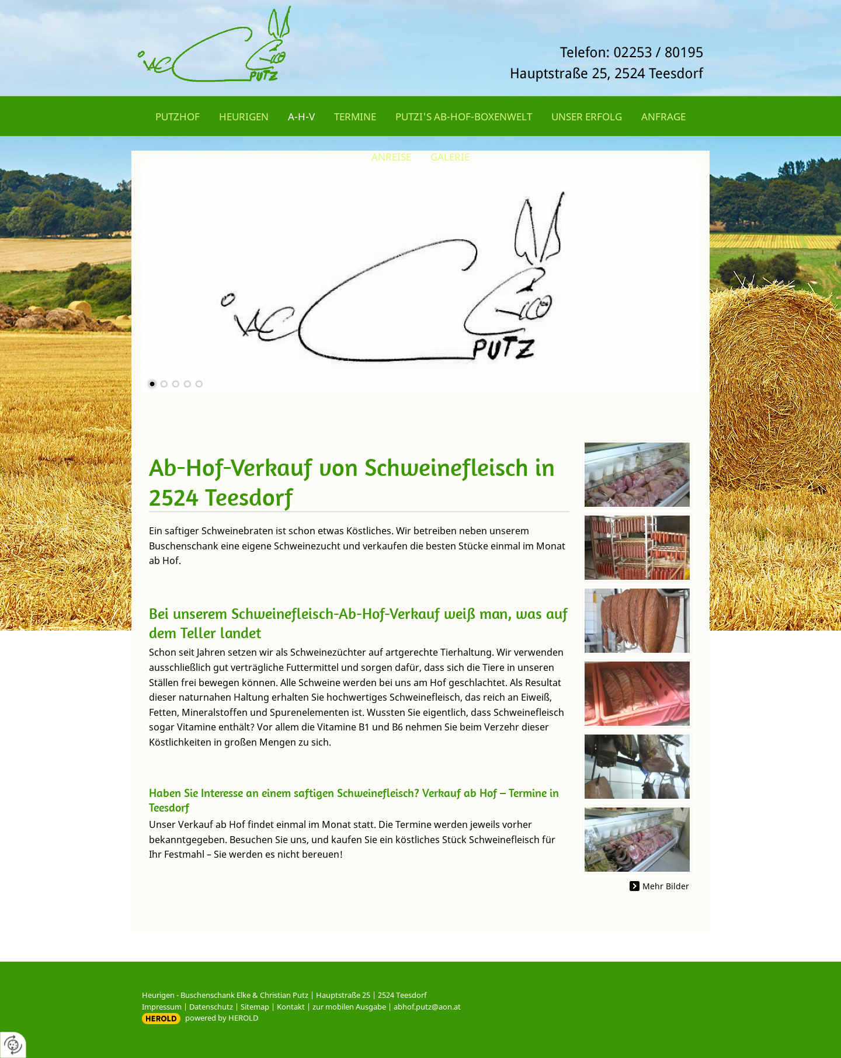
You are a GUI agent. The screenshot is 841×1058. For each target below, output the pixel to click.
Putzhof (177, 116)
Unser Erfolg (586, 116)
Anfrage (663, 116)
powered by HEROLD (221, 1017)
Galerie (450, 156)
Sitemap (255, 1006)
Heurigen (244, 116)
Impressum (162, 1006)
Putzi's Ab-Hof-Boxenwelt (463, 116)
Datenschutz (211, 1006)
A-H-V (301, 116)
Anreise (391, 156)
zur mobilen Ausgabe (349, 1006)
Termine (355, 116)
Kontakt (291, 1006)
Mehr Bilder (665, 886)
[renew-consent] (13, 1045)
